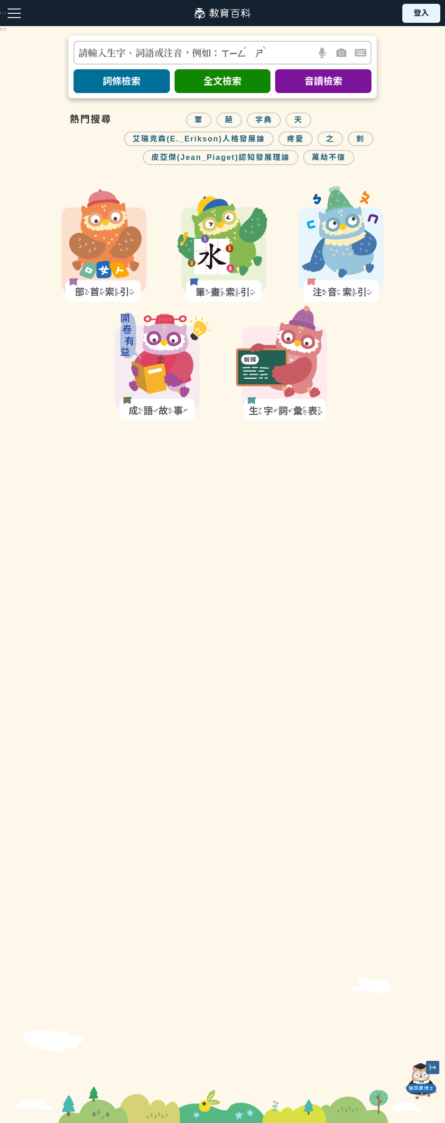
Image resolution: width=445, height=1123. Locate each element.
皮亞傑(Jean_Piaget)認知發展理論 (220, 157)
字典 (263, 120)
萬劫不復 (329, 157)
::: (3, 29)
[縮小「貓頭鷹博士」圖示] (432, 1067)
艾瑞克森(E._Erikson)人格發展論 (198, 139)
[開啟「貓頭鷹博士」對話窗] (421, 1081)
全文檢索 (222, 81)
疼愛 (295, 139)
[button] (323, 53)
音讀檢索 (324, 81)
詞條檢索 (121, 81)
